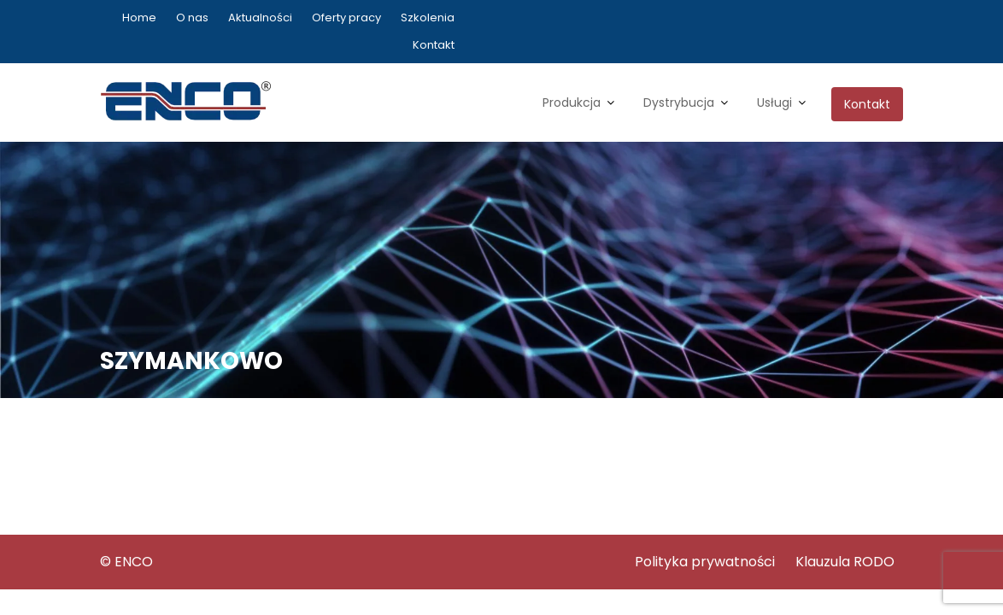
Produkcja (572, 102)
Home (139, 17)
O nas (192, 17)
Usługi (774, 102)
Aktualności (260, 17)
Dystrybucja (678, 102)
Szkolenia (428, 17)
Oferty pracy (346, 17)
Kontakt (434, 45)
